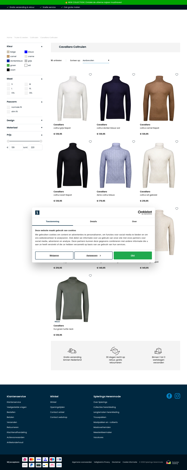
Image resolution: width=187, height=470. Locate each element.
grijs (28, 60)
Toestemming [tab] (52, 221)
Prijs (24, 134)
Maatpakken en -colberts (105, 422)
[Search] (143, 17)
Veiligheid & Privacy (102, 462)
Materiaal (24, 127)
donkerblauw (15, 60)
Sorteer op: (75, 60)
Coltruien (34, 37)
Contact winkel (57, 412)
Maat (24, 78)
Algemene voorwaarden (82, 462)
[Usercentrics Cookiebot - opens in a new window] (140, 213)
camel (11, 56)
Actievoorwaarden (15, 437)
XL (30, 88)
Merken (11, 28)
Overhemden (28, 28)
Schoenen (160, 28)
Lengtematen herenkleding (106, 412)
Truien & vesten (67, 28)
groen (11, 65)
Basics (144, 28)
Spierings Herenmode (107, 396)
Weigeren (54, 255)
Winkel (54, 396)
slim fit (14, 111)
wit (28, 65)
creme (29, 56)
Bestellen (11, 412)
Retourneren (13, 427)
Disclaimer (116, 462)
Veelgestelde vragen (16, 407)
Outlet (175, 28)
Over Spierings (100, 402)
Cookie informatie (130, 462)
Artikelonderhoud (15, 442)
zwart (11, 69)
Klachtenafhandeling (17, 432)
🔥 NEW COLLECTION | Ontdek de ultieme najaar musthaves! (93, 2)
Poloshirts (47, 28)
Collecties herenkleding (104, 407)
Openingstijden (57, 407)
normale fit (16, 107)
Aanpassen (93, 255)
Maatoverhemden (102, 427)
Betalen (10, 417)
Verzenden (12, 422)
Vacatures (98, 437)
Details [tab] (93, 221)
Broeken (86, 28)
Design (24, 120)
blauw (29, 51)
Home (9, 37)
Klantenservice (16, 396)
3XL (30, 92)
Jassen (131, 28)
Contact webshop (58, 417)
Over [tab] (134, 221)
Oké (133, 255)
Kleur (24, 46)
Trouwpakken (99, 417)
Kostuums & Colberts (109, 28)
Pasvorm (24, 101)
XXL (13, 92)
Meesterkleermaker (102, 432)
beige (11, 51)
